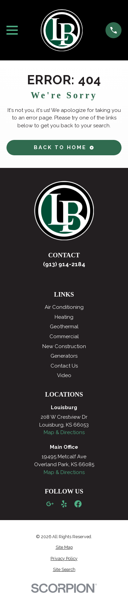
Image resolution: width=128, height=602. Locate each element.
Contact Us (64, 366)
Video (64, 375)
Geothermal (64, 327)
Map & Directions (64, 432)
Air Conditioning (64, 307)
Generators (64, 356)
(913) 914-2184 (64, 264)
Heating (64, 317)
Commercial (64, 336)
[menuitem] (64, 547)
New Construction (64, 346)
